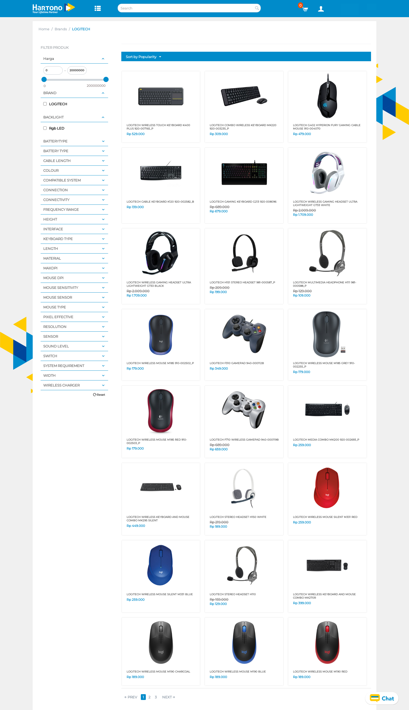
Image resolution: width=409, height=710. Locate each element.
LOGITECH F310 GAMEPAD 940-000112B (237, 363)
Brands (61, 29)
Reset (101, 395)
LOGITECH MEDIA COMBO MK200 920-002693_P (326, 439)
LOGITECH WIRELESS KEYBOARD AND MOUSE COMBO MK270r (324, 596)
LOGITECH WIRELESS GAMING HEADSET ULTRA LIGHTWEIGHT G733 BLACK (159, 284)
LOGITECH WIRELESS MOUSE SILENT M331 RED (325, 517)
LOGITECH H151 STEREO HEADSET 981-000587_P (242, 282)
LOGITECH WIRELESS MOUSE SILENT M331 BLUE (160, 594)
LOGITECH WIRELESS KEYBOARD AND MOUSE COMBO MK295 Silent (158, 518)
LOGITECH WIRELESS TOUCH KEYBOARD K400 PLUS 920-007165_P (158, 126)
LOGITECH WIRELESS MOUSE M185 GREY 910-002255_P (324, 364)
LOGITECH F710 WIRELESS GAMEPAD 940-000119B (244, 439)
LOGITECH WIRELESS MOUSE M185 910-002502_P (160, 363)
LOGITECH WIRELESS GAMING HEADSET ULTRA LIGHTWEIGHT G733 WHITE (325, 203)
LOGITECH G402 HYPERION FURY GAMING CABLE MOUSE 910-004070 (326, 126)
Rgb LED (53, 128)
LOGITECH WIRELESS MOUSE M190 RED (320, 671)
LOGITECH (55, 104)
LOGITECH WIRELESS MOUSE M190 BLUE (238, 671)
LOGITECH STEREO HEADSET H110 (233, 594)
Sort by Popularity (143, 57)
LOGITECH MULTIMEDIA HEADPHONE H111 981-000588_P (324, 284)
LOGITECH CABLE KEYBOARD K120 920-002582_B (160, 201)
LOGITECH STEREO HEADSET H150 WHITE (238, 517)
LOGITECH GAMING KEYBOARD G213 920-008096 (243, 201)
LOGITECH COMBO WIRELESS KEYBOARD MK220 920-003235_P (243, 126)
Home (44, 29)
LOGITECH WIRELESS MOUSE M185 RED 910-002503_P (157, 441)
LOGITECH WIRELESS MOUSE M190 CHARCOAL (158, 671)
